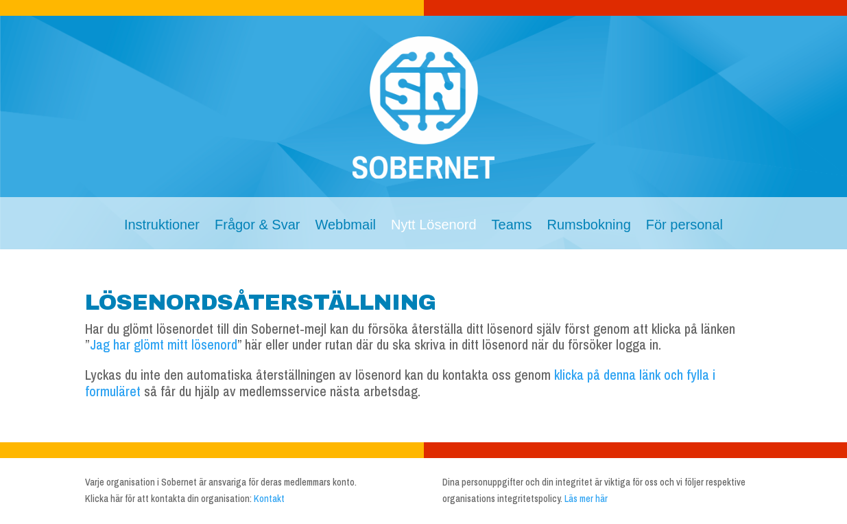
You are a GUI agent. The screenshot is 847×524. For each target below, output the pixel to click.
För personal (684, 226)
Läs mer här (586, 498)
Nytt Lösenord (434, 226)
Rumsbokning (588, 226)
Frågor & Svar (257, 226)
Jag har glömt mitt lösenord (163, 344)
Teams (512, 226)
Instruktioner (162, 226)
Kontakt (269, 498)
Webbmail (345, 226)
